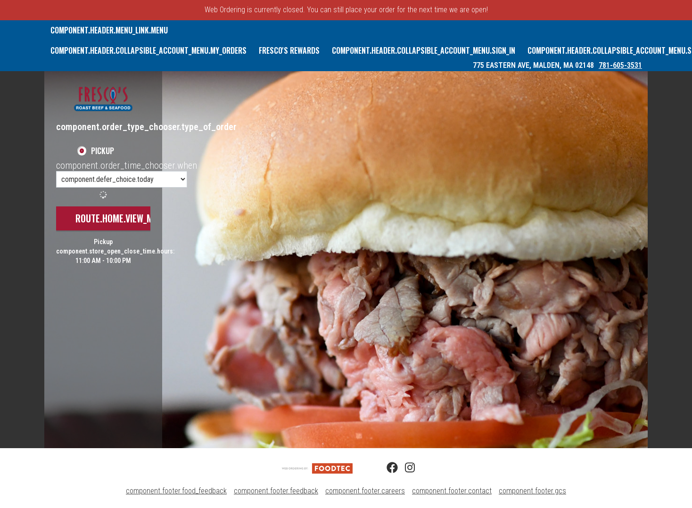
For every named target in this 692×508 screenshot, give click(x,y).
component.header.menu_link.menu (109, 30)
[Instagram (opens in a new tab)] (405, 468)
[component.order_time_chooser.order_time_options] (121, 179)
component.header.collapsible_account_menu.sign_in (423, 50)
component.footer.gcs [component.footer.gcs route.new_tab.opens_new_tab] (532, 490)
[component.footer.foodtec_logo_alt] (317, 467)
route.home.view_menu (121, 218)
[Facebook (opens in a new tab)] (386, 468)
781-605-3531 (620, 65)
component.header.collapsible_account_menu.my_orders (148, 50)
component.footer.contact (452, 490)
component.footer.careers (365, 490)
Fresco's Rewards (289, 50)
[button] (103, 99)
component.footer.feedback (276, 490)
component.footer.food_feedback (176, 490)
